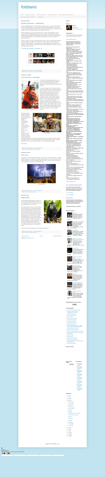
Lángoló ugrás (75, 248)
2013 (68, 429)
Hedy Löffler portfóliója (71, 324)
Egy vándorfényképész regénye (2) (28, 17)
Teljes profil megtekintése (77, 29)
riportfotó (40, 71)
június (69, 411)
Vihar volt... (25, 155)
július (69, 410)
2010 (68, 434)
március (70, 423)
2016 (68, 398)
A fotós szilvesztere (76, 265)
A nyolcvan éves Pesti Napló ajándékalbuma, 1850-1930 (72, 312)
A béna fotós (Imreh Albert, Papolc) (73, 310)
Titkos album (40, 17)
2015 (68, 400)
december (70, 401)
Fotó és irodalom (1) (41, 14)
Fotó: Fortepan (70, 316)
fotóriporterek (30, 149)
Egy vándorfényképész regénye (66, 14)
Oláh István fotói (70, 335)
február (69, 425)
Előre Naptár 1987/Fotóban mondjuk (79, 378)
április (69, 422)
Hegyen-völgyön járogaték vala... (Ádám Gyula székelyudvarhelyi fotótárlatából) (74, 326)
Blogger (57, 443)
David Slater (27, 232)
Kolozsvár (32, 191)
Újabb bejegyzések (25, 235)
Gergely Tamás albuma (71, 321)
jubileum (36, 71)
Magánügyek (75, 230)
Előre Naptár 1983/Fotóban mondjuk (79, 364)
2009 (68, 435)
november (70, 403)
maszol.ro (50, 160)
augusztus (70, 408)
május (69, 420)
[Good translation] (3, 453)
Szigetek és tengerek (30, 14)
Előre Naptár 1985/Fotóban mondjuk (79, 371)
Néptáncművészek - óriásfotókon (32, 23)
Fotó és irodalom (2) (52, 14)
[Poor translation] (8, 453)
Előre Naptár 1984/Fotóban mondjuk (79, 367)
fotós (75, 25)
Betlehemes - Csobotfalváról (78, 221)
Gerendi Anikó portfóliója (71, 319)
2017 (68, 397)
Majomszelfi (25, 198)
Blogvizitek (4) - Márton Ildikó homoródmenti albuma (78, 239)
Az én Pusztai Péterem (71, 314)
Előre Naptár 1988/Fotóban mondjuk (79, 382)
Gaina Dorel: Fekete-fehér (72, 318)
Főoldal (21, 14)
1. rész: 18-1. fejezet (69, 192)
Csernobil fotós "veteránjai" (30, 77)
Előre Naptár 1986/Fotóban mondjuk (79, 375)
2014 (68, 427)
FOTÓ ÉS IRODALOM (70, 39)
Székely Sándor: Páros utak (72, 339)
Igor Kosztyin (37, 149)
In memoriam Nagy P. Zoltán (72, 329)
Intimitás (74, 212)
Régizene (75, 273)
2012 (68, 430)
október (69, 405)
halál (34, 149)
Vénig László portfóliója (71, 343)
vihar (35, 191)
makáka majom (32, 232)
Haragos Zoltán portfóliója (72, 322)
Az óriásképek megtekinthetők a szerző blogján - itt (31, 48)
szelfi (36, 232)
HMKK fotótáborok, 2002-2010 (73, 328)
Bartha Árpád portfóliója (71, 315)
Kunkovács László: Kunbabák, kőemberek (75, 331)
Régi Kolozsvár (70, 336)
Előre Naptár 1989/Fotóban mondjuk (79, 385)
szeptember (70, 406)
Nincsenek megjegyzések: (37, 70)
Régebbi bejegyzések (57, 235)
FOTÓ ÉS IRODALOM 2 (70, 181)
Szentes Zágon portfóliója (72, 337)
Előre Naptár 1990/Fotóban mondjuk (79, 389)
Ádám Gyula (27, 71)
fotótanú (29, 7)
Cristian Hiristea (27, 191)
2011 (68, 432)
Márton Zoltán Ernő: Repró (78, 282)
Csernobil (26, 149)
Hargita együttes (32, 71)
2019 (68, 395)
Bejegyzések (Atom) (30, 237)
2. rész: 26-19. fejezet (70, 194)
